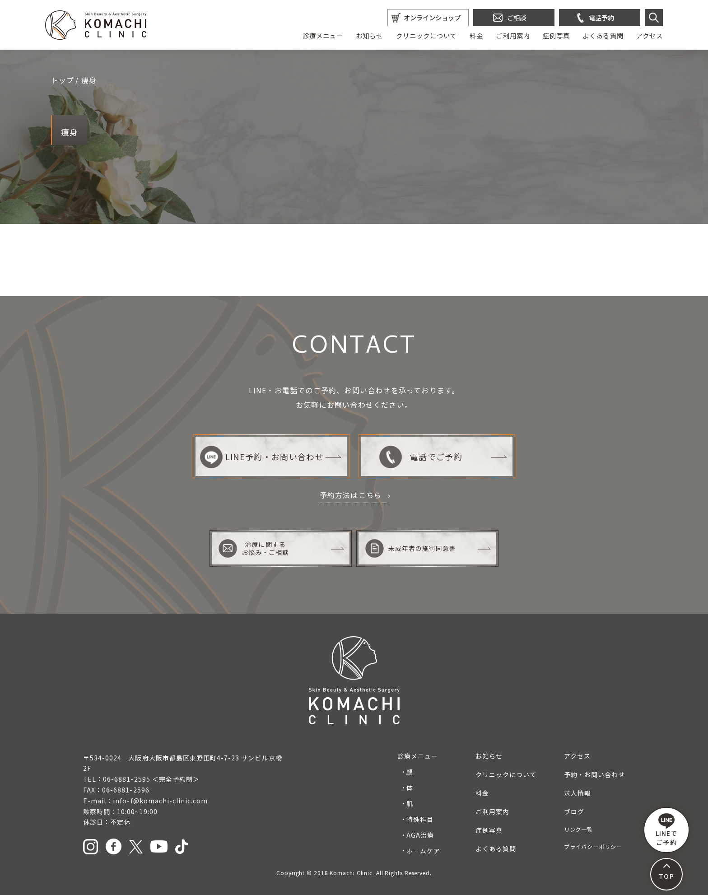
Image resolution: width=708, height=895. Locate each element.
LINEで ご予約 (666, 830)
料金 (476, 35)
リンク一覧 (578, 829)
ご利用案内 (513, 35)
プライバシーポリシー (593, 847)
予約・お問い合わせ (594, 774)
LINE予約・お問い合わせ (262, 456)
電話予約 (601, 17)
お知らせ (369, 35)
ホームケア (423, 850)
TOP (666, 876)
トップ (63, 80)
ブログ (574, 811)
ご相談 (516, 17)
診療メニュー (323, 35)
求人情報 (577, 792)
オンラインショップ (432, 17)
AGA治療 (420, 834)
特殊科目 (419, 819)
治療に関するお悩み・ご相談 (254, 548)
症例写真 (556, 35)
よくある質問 (602, 35)
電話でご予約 (420, 456)
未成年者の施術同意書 (410, 548)
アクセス (649, 35)
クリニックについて (426, 35)
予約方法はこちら (351, 494)
